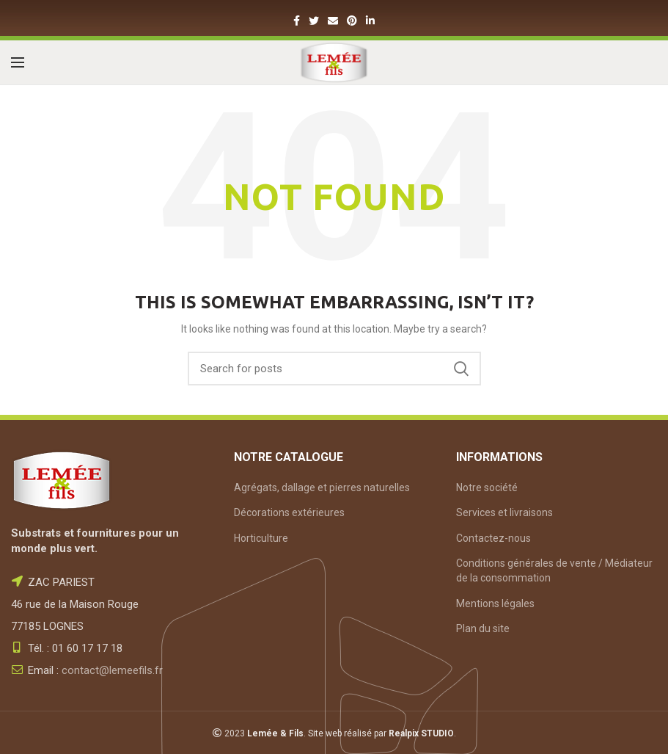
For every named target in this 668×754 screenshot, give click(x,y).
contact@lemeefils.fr (112, 670)
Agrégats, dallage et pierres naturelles (322, 487)
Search (461, 368)
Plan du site (483, 628)
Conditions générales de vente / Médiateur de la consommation (554, 570)
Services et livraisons (504, 512)
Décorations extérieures (289, 512)
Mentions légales (495, 603)
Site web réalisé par (381, 733)
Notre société (487, 487)
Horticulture (261, 538)
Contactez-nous (493, 538)
